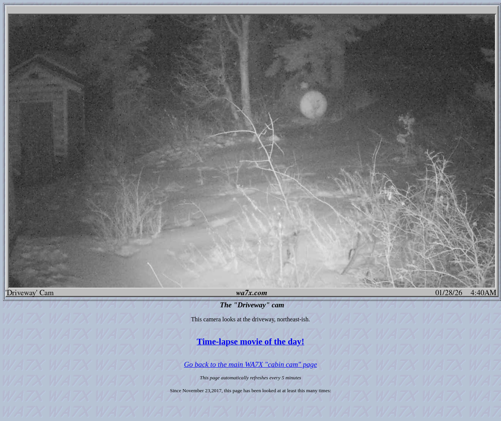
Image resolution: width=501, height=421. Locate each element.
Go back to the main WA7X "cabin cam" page (250, 364)
